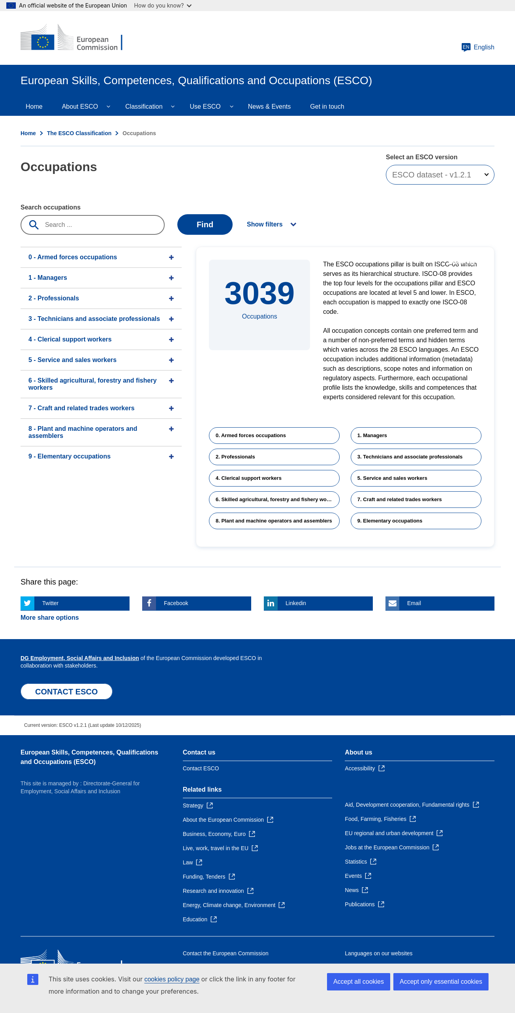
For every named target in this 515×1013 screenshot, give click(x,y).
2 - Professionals (53, 298)
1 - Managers (47, 277)
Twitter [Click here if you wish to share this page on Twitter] (50, 603)
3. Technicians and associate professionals (409, 457)
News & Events (269, 106)
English (477, 47)
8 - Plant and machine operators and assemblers (82, 432)
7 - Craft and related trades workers (81, 408)
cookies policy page (171, 979)
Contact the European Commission (226, 953)
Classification (143, 106)
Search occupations (51, 207)
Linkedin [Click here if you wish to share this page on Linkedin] (296, 603)
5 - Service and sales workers (72, 360)
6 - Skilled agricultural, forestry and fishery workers (92, 384)
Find (205, 224)
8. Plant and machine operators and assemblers (274, 521)
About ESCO (80, 106)
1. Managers (372, 435)
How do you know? (163, 5)
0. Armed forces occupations (251, 435)
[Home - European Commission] (78, 38)
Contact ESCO (201, 768)
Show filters (265, 224)
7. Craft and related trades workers (399, 499)
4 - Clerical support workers (70, 339)
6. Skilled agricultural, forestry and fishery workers (277, 499)
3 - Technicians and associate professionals (94, 318)
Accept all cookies (358, 981)
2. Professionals (235, 457)
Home (34, 106)
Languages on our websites (378, 953)
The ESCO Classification (79, 133)
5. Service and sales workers (392, 478)
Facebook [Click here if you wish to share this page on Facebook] (176, 603)
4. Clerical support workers (249, 478)
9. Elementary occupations (390, 521)
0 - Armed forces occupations (72, 257)
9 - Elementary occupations (69, 456)
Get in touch (327, 106)
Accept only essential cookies (441, 981)
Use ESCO (205, 106)
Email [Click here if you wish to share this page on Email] (414, 603)
